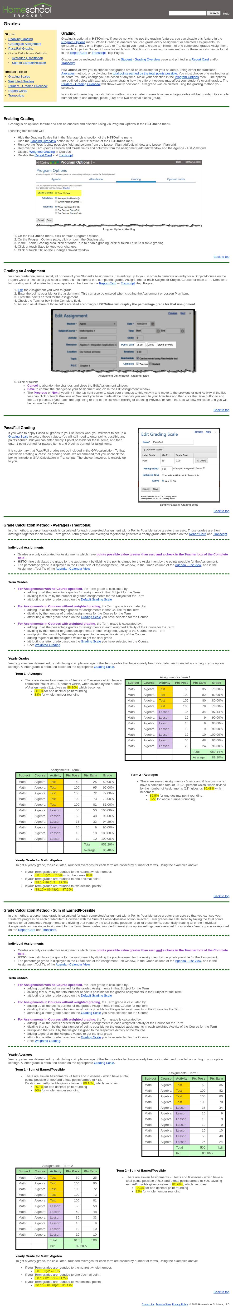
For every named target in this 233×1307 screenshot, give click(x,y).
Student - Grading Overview (27, 86)
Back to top (221, 257)
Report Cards (17, 90)
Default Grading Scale (96, 599)
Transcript (99, 53)
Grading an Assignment (24, 44)
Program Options (73, 42)
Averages (68, 73)
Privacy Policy (180, 1304)
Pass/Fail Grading (21, 48)
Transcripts (16, 95)
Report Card (78, 53)
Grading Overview (43, 141)
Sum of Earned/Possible (29, 63)
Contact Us (148, 1304)
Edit (20, 290)
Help (226, 13)
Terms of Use (163, 1304)
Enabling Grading (20, 39)
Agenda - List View (188, 565)
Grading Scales (19, 76)
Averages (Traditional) (27, 58)
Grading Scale (18, 436)
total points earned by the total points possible (145, 73)
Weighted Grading (21, 81)
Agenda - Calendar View (73, 568)
